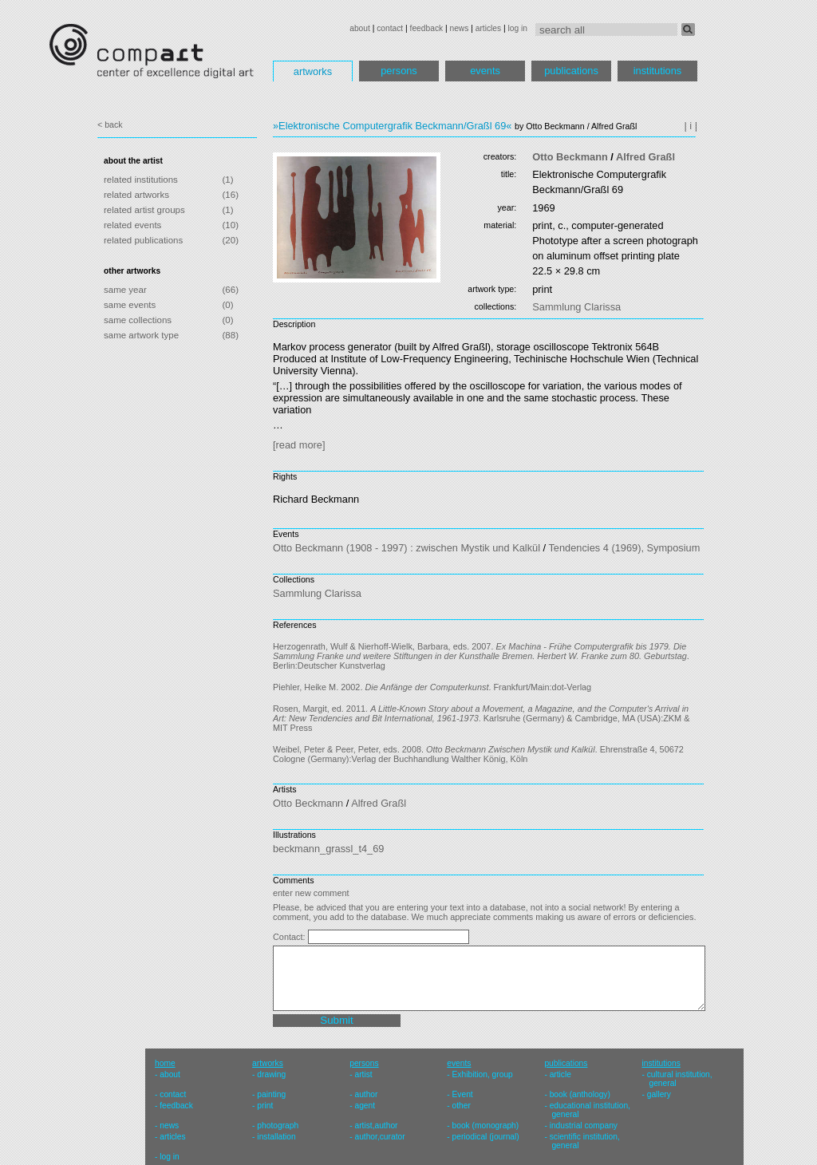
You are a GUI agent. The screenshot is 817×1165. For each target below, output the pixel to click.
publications (571, 71)
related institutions (141, 179)
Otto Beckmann (570, 157)
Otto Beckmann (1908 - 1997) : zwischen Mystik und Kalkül (406, 548)
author (365, 1094)
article (560, 1074)
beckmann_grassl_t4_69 (328, 849)
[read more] (299, 445)
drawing (271, 1074)
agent (364, 1105)
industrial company (584, 1125)
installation (276, 1136)
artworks (313, 71)
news (458, 28)
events (485, 71)
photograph (277, 1125)
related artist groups (144, 210)
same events (130, 305)
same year (125, 289)
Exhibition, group (482, 1074)
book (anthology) (580, 1094)
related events (132, 225)
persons (399, 71)
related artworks (136, 194)
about (359, 28)
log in (517, 28)
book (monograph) (485, 1125)
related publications (143, 240)
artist (363, 1074)
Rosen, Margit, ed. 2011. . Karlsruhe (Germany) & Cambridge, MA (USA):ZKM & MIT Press (481, 718)
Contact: (290, 937)
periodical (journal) (485, 1136)
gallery (659, 1094)
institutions (657, 71)
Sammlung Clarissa (576, 307)
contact (390, 28)
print (265, 1105)
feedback (427, 28)
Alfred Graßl (645, 157)
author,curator (379, 1136)
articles (488, 28)
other (461, 1105)
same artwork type (141, 335)
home (165, 1063)
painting (271, 1094)
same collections (138, 320)
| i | (690, 126)
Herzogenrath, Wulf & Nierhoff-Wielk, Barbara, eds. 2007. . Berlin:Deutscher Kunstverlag (481, 656)
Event (462, 1094)
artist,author (375, 1125)
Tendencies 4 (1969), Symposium (624, 548)
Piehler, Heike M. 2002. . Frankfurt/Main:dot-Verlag (432, 687)
